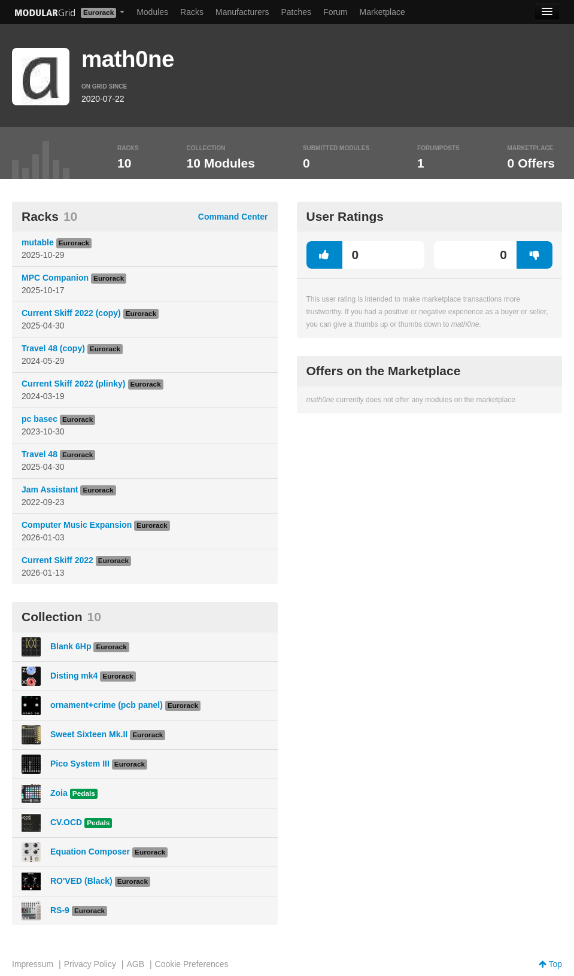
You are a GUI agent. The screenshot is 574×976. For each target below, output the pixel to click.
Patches (296, 12)
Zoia (59, 793)
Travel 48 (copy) (53, 348)
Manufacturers (242, 12)
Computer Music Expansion (77, 525)
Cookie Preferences (192, 964)
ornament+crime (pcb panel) (106, 705)
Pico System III (80, 763)
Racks (192, 12)
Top (550, 964)
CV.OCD (66, 822)
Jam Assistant (50, 489)
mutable (38, 242)
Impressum (32, 964)
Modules (152, 12)
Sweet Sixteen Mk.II (88, 734)
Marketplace (382, 12)
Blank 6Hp (70, 646)
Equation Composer (90, 851)
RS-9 (59, 910)
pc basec (39, 419)
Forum (335, 12)
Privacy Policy (90, 964)
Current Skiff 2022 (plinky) (74, 383)
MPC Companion (55, 277)
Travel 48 (39, 454)
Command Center (233, 216)
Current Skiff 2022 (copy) (71, 313)
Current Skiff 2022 (57, 560)
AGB (135, 964)
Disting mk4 (74, 675)
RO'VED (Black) (81, 881)
